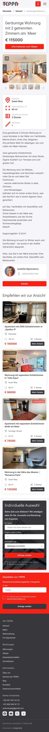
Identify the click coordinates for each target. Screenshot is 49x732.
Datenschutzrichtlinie (12, 689)
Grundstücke (8, 661)
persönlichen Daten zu (18, 564)
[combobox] (24, 546)
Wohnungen (8, 649)
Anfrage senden (24, 555)
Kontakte (6, 685)
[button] (44, 68)
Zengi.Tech (18, 728)
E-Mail (5, 585)
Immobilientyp (10, 542)
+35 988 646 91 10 (11, 704)
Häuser (6, 653)
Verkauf (18, 11)
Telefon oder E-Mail (13, 532)
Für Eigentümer (9, 638)
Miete (5, 630)
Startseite (7, 11)
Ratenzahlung (8, 634)
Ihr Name (8, 523)
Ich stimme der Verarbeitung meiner (23, 562)
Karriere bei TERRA (11, 677)
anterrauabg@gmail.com (13, 708)
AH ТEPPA (8, 621)
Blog (4, 681)
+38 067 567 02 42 (11, 700)
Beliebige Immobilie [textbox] (16, 546)
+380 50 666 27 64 (27, 273)
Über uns (6, 673)
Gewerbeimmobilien (11, 657)
